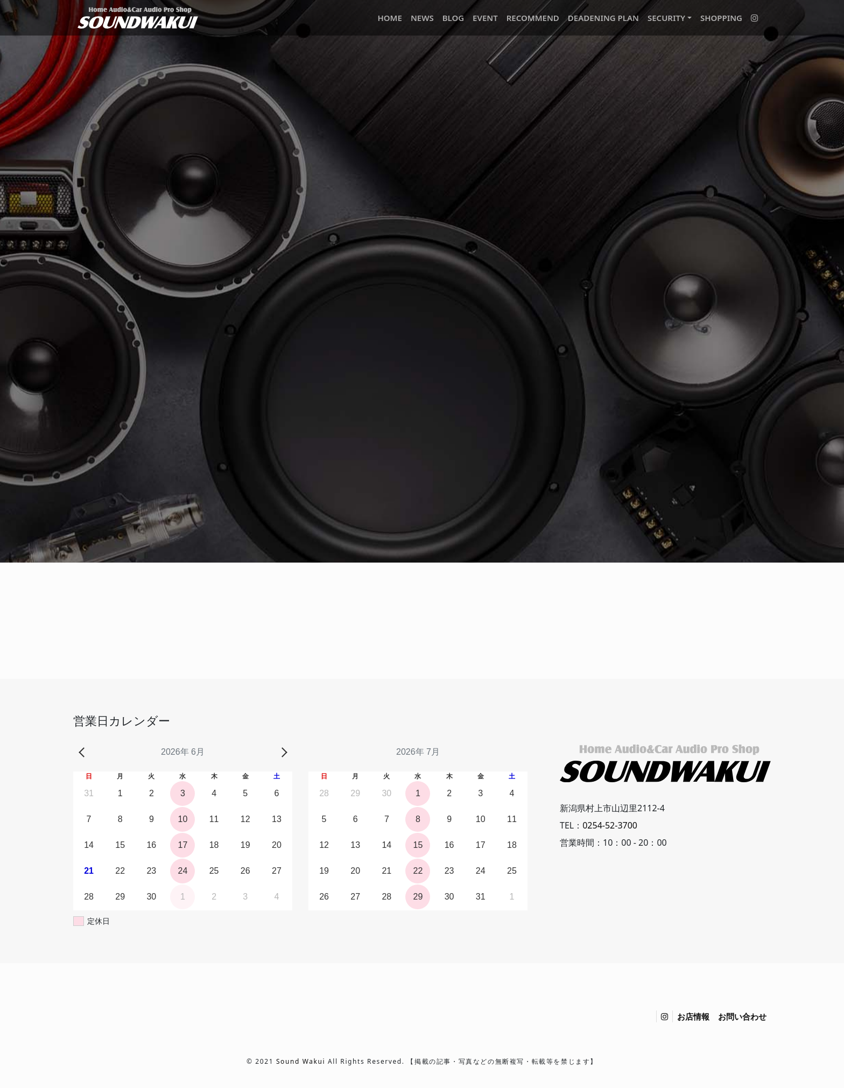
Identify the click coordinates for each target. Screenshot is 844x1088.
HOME (389, 17)
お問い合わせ (742, 1016)
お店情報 (693, 1016)
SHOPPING (721, 17)
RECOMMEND (533, 17)
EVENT (485, 17)
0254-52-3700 (609, 825)
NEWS (422, 17)
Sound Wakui (300, 1061)
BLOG (453, 17)
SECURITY (666, 17)
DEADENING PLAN (603, 17)
